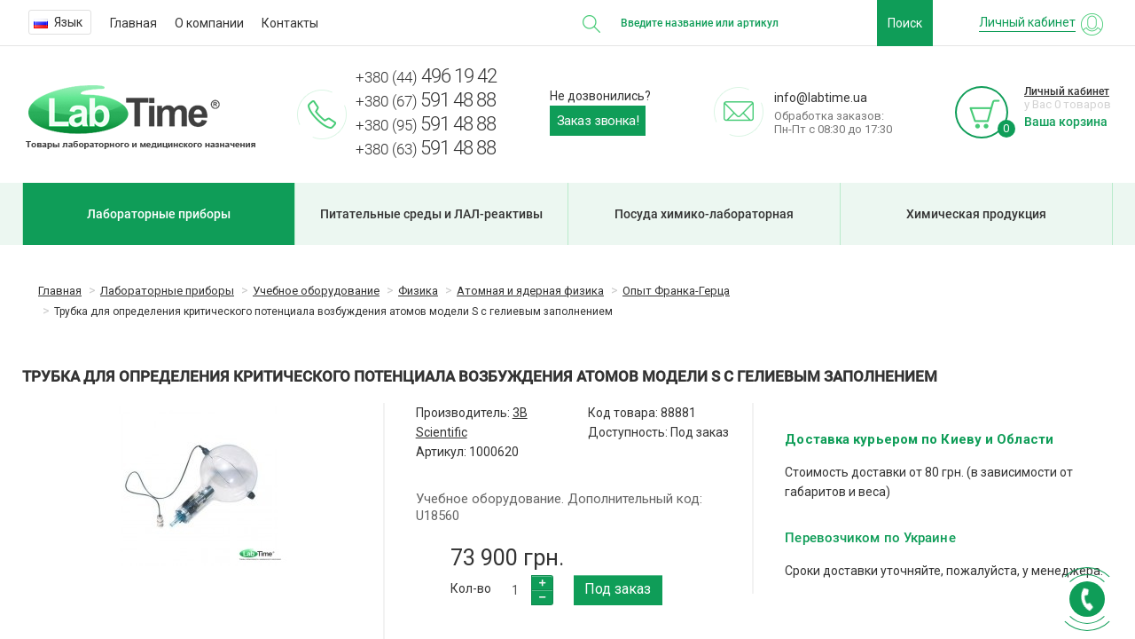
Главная (133, 23)
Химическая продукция (976, 214)
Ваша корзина (1066, 121)
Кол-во (470, 588)
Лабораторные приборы (159, 214)
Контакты (290, 23)
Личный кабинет (1066, 91)
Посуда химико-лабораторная (704, 214)
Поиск (905, 23)
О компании (209, 23)
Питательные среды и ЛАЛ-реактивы (431, 214)
